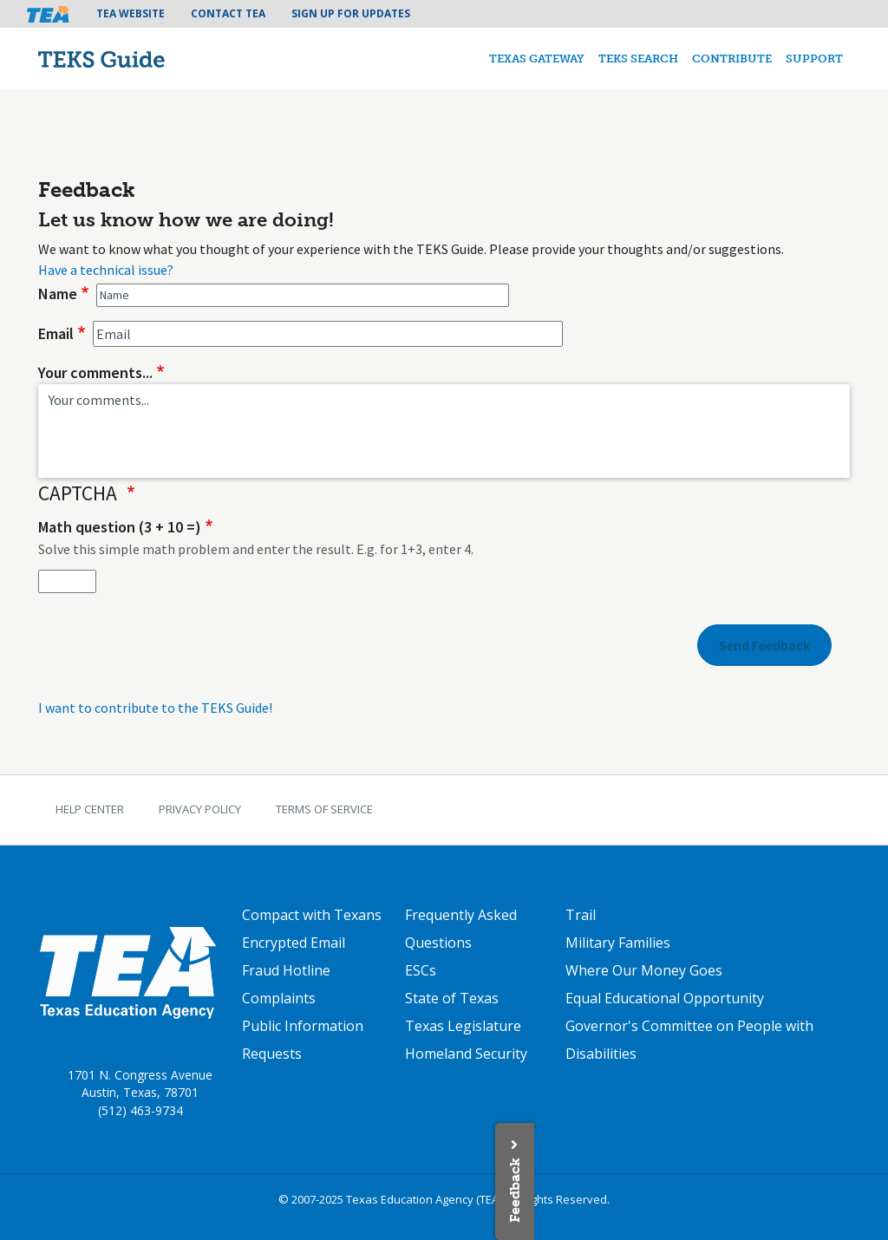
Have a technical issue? (105, 269)
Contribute (732, 58)
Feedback (514, 1190)
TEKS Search (638, 58)
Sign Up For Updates (350, 13)
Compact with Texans (312, 914)
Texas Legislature (463, 1025)
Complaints (279, 998)
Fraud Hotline (286, 970)
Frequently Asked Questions (461, 928)
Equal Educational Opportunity (664, 998)
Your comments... (95, 372)
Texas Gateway (536, 58)
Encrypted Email (293, 942)
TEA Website (130, 13)
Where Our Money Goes (643, 970)
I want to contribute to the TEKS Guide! (155, 707)
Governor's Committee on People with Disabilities (689, 1039)
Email (56, 333)
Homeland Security (466, 1053)
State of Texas (452, 998)
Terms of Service (324, 809)
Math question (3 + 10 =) (119, 527)
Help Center (90, 809)
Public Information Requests (302, 1039)
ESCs (420, 970)
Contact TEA (228, 13)
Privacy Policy (200, 809)
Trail (580, 914)
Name (57, 293)
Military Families (617, 942)
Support (814, 58)
